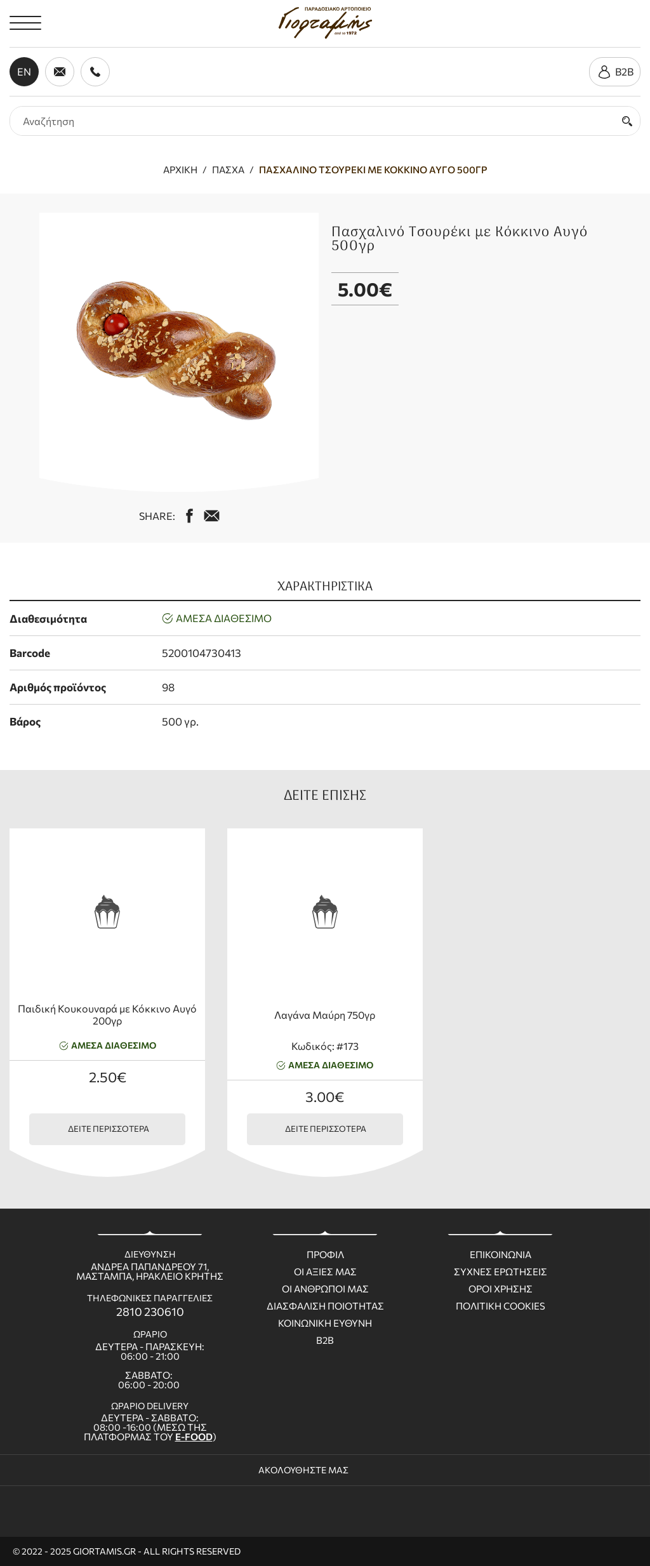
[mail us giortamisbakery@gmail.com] (212, 516)
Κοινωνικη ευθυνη (325, 1323)
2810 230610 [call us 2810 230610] (150, 1311)
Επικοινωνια (500, 1254)
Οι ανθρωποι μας (325, 1289)
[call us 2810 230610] (95, 71)
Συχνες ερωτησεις (500, 1272)
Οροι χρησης (500, 1289)
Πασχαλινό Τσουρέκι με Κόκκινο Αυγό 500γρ (373, 170)
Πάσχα (228, 170)
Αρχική (180, 170)
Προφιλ (325, 1254)
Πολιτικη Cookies (500, 1306)
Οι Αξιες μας (325, 1272)
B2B (325, 1340)
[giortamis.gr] (325, 22)
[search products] (312, 121)
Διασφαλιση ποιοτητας (325, 1306)
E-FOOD (194, 1436)
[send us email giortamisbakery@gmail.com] (59, 71)
